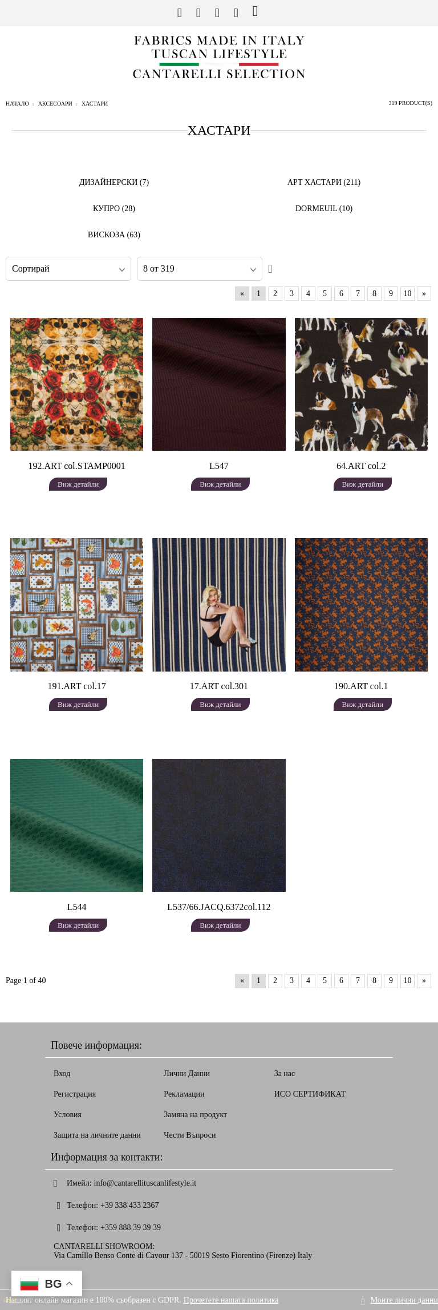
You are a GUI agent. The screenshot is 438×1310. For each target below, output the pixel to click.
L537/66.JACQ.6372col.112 (218, 907)
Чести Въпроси (190, 1135)
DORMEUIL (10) (323, 208)
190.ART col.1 (361, 686)
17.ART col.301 (219, 686)
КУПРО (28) (114, 208)
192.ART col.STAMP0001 (76, 466)
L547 (219, 466)
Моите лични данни (404, 1299)
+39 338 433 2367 (129, 1205)
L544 (77, 907)
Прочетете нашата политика (231, 1299)
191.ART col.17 (77, 686)
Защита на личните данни (97, 1135)
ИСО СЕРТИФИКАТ (310, 1094)
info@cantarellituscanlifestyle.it (145, 1183)
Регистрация (75, 1094)
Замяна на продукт (195, 1114)
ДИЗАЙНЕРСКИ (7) (114, 182)
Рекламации (184, 1094)
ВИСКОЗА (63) (114, 235)
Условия (68, 1114)
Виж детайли (78, 484)
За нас (284, 1073)
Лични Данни (187, 1073)
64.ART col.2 (361, 466)
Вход (62, 1073)
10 (408, 293)
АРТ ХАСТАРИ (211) (323, 182)
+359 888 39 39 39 (130, 1227)
